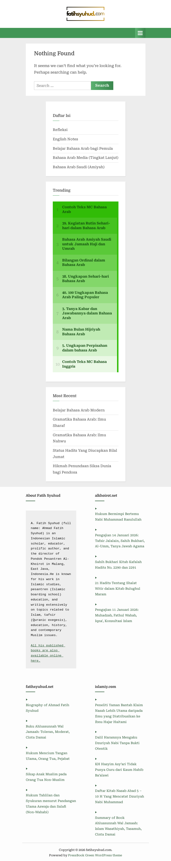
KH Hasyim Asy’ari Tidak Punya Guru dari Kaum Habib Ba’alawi (119, 769)
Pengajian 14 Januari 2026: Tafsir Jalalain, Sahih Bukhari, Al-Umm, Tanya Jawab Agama (120, 540)
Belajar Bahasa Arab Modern (79, 410)
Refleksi (60, 130)
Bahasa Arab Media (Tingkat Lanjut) (85, 158)
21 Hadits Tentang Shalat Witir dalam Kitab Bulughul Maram (117, 588)
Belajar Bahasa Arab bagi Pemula (83, 148)
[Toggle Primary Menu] (140, 33)
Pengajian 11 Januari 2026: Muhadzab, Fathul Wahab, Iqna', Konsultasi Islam (117, 615)
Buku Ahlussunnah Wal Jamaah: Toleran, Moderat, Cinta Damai (48, 731)
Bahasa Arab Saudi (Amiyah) (79, 167)
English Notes (65, 139)
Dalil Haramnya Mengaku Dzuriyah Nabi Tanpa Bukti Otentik (117, 742)
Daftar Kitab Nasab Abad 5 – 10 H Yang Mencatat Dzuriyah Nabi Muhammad (119, 796)
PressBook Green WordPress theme (95, 855)
